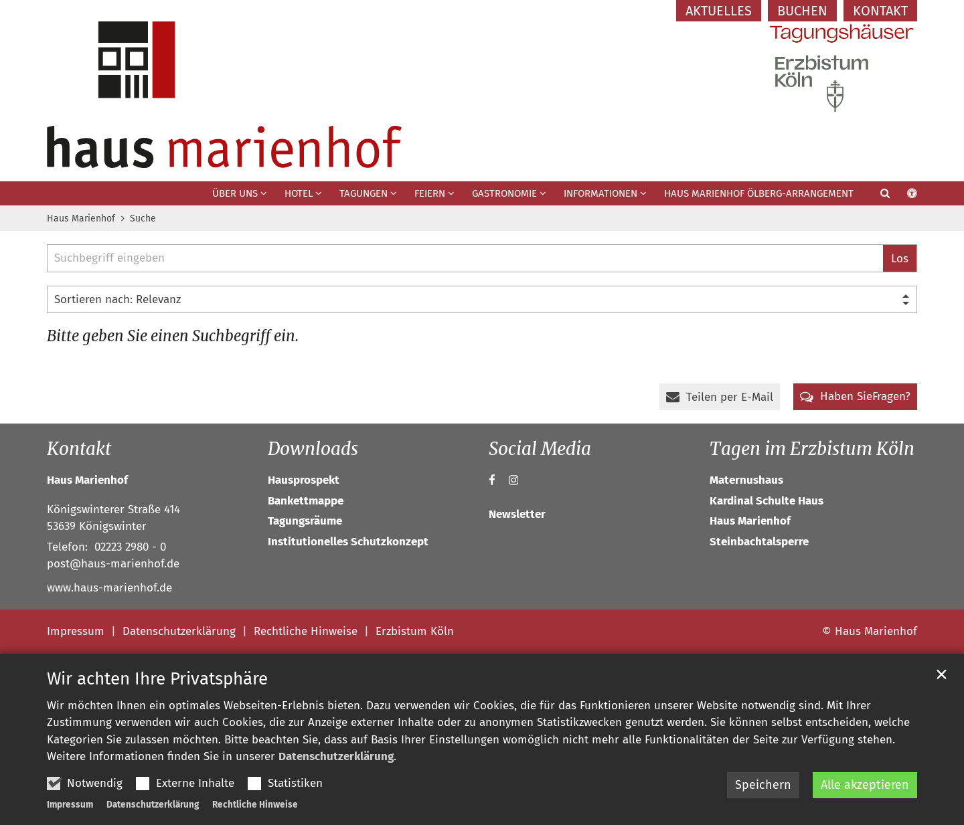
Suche (143, 218)
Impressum (70, 804)
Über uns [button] (235, 193)
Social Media (540, 449)
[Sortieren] (482, 300)
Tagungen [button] (363, 193)
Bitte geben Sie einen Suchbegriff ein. (173, 336)
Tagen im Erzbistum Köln (812, 449)
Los (899, 259)
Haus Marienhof (81, 218)
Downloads (313, 449)
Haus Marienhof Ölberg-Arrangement (759, 193)
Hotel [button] (299, 193)
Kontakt (79, 449)
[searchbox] (465, 258)
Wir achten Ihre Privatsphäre (157, 678)
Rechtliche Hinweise (255, 804)
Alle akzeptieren (865, 784)
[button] (876, 196)
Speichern (763, 784)
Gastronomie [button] (504, 193)
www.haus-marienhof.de (109, 588)
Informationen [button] (600, 193)
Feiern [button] (429, 193)
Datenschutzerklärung (336, 756)
